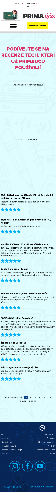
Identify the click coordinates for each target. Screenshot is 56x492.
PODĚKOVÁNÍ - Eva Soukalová (17, 318)
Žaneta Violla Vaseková (13, 343)
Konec (32, 401)
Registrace (5, 438)
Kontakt (52, 454)
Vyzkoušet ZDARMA (37, 25)
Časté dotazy (49, 434)
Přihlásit (18, 3)
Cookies (4, 454)
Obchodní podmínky (46, 442)
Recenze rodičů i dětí (46, 450)
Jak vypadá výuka (8, 446)
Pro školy (51, 446)
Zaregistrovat (30, 3)
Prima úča (51, 438)
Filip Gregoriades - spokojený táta (19, 367)
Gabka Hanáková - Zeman (14, 269)
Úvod (3, 434)
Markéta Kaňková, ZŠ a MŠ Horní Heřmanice (24, 244)
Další (23, 401)
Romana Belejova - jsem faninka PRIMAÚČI (24, 294)
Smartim (49, 487)
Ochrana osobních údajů (11, 450)
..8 (49, 397)
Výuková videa (7, 442)
